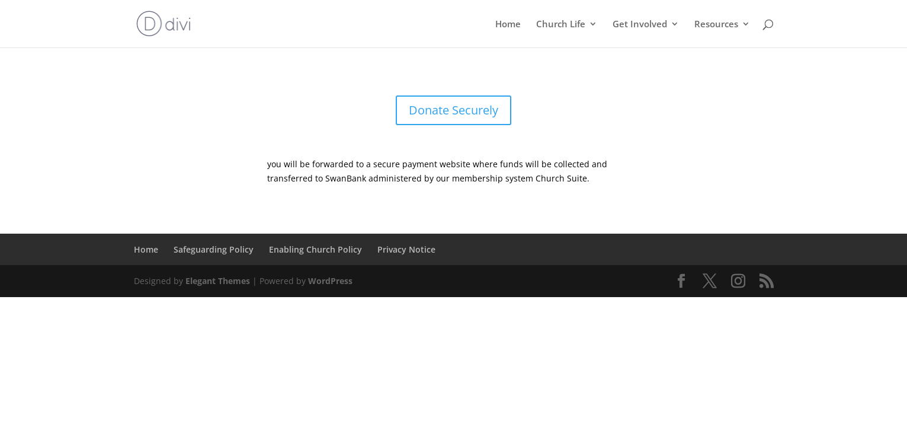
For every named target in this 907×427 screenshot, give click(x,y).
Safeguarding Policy (214, 249)
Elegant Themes (217, 280)
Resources (716, 25)
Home (508, 25)
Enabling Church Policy (315, 249)
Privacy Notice (406, 249)
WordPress (330, 280)
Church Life (560, 25)
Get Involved (640, 25)
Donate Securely (453, 110)
